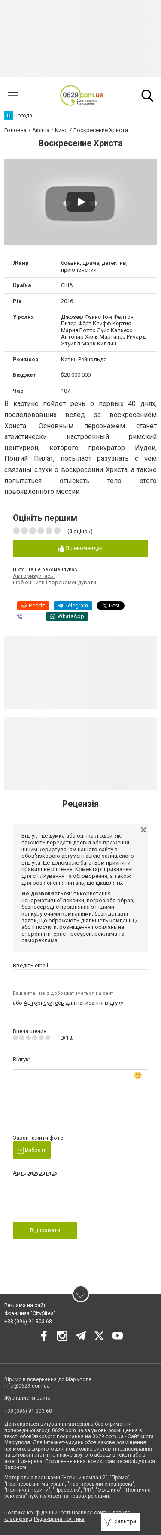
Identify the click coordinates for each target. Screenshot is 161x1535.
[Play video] (80, 202)
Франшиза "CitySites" (29, 1313)
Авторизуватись (35, 1172)
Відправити (45, 1230)
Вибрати (32, 1150)
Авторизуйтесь (34, 576)
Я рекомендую (81, 548)
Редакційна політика (59, 1519)
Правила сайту (90, 1513)
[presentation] (78, 1201)
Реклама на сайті (25, 1305)
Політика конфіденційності (37, 1513)
